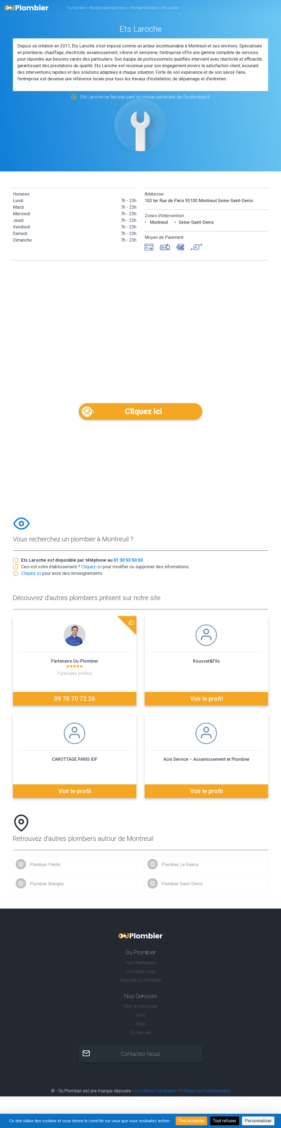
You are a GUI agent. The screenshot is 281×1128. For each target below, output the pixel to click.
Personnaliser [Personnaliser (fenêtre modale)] (258, 1120)
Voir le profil (206, 700)
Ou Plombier (76, 8)
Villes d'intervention (140, 1008)
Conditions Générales (155, 1093)
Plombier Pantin (45, 866)
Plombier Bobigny (47, 885)
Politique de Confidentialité (204, 1093)
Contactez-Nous (140, 1056)
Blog (140, 1025)
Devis (140, 1017)
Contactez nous (140, 973)
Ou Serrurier (140, 1034)
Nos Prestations (140, 964)
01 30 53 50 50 (128, 562)
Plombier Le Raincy (180, 866)
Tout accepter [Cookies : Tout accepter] (191, 1120)
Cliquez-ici (91, 569)
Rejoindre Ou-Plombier (140, 982)
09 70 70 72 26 (74, 700)
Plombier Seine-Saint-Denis (108, 8)
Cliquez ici (140, 411)
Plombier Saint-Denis (182, 885)
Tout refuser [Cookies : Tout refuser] (224, 1120)
